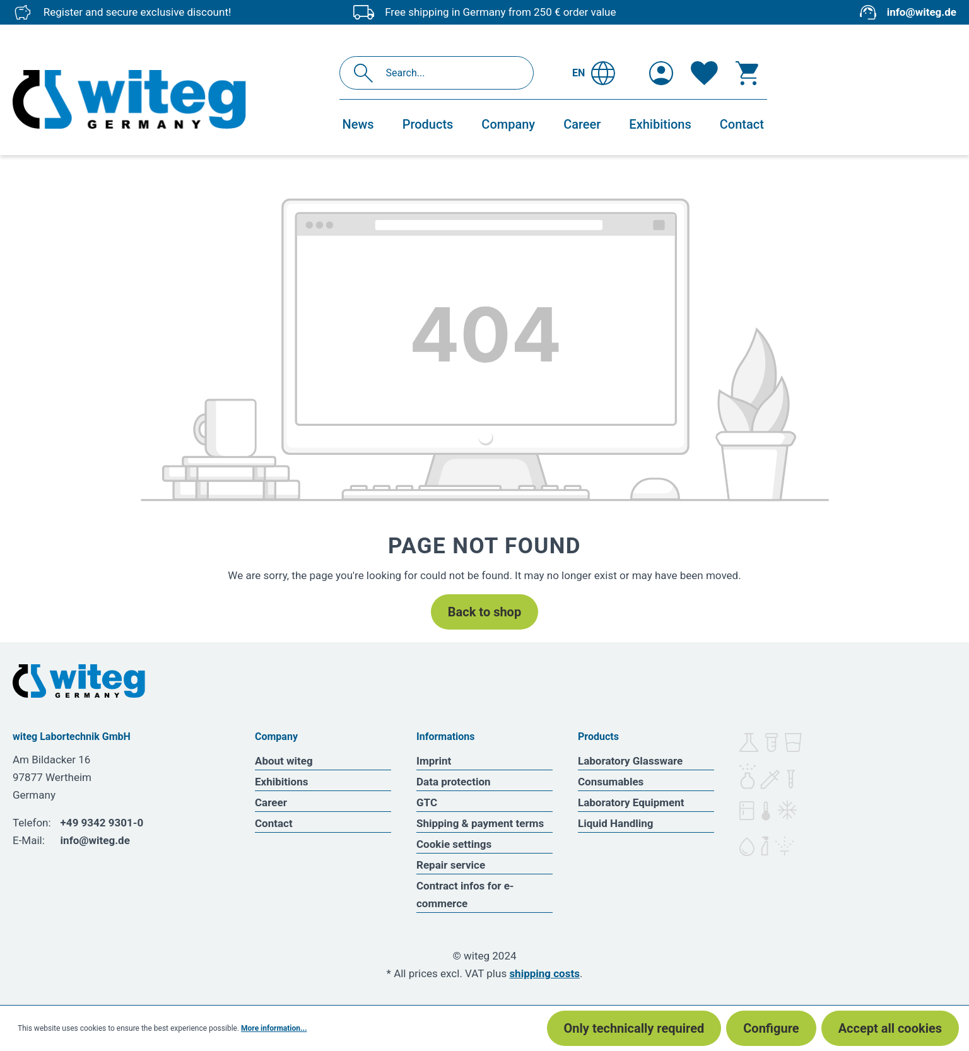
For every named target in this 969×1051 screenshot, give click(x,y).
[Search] (367, 73)
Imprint (433, 760)
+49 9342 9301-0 (102, 822)
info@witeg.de (921, 12)
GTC (426, 802)
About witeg (284, 760)
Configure (771, 1028)
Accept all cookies (890, 1028)
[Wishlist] (704, 73)
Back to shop (484, 611)
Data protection (453, 781)
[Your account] (661, 73)
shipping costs (544, 973)
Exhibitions (281, 781)
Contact (274, 823)
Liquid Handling (616, 823)
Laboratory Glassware (630, 760)
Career (271, 802)
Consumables (610, 781)
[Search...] (450, 73)
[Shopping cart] (747, 73)
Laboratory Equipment (631, 802)
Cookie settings (453, 844)
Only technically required (634, 1028)
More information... (274, 1028)
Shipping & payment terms (480, 823)
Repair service (450, 865)
